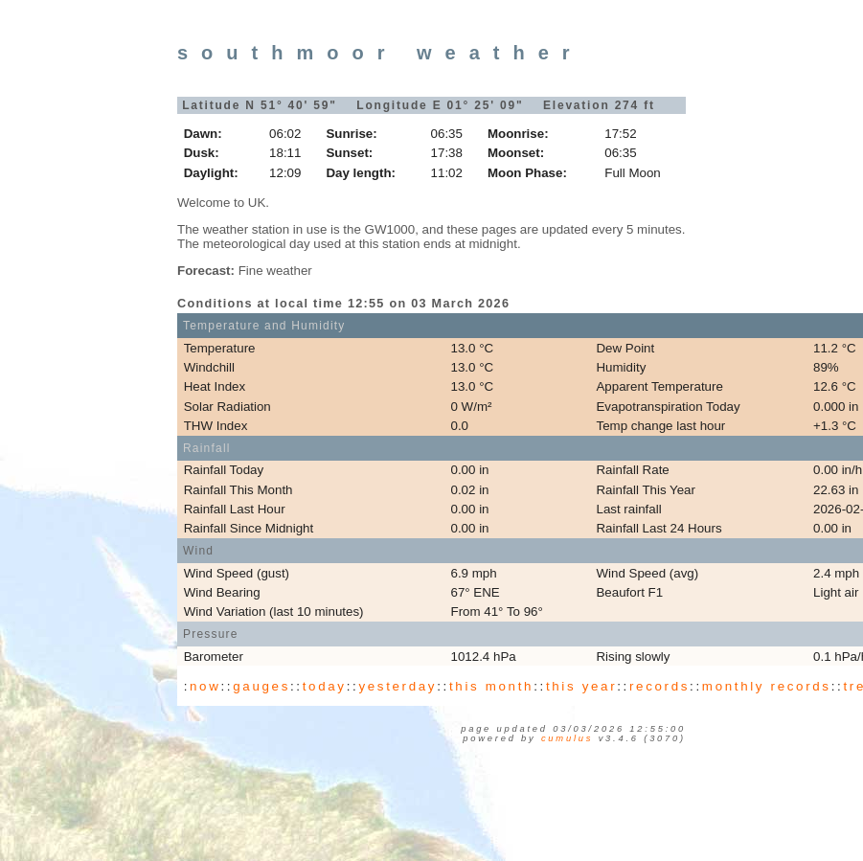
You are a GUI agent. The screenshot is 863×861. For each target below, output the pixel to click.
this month (491, 686)
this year (581, 686)
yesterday (397, 686)
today (325, 686)
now (205, 686)
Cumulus (567, 738)
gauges (261, 686)
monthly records (766, 686)
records (659, 686)
